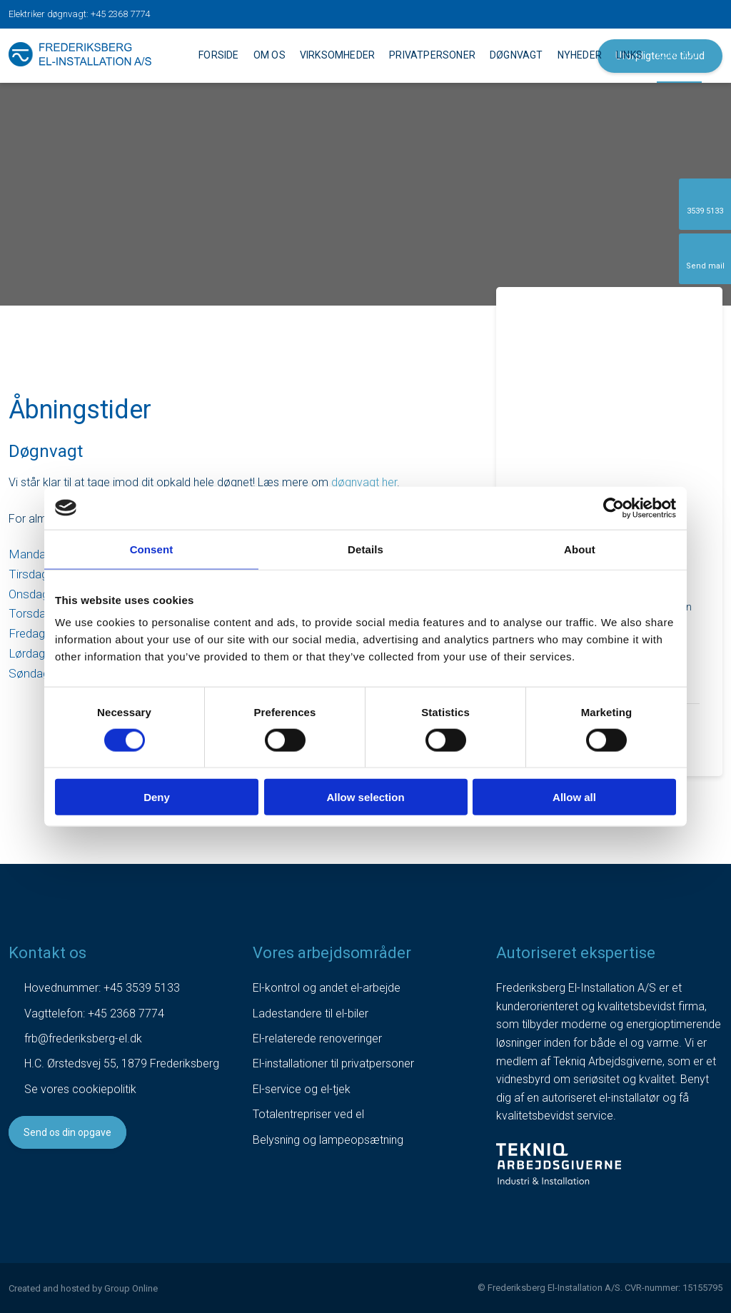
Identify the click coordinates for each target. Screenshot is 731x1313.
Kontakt (679, 55)
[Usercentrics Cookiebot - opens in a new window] (613, 507)
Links (629, 55)
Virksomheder (337, 55)
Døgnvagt (516, 55)
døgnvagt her (364, 482)
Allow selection (365, 797)
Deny (156, 797)
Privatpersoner (432, 55)
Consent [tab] (151, 549)
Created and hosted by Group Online (83, 1288)
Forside (218, 55)
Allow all (574, 797)
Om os (269, 55)
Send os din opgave (67, 1132)
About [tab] (579, 549)
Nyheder (580, 55)
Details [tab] (365, 549)
